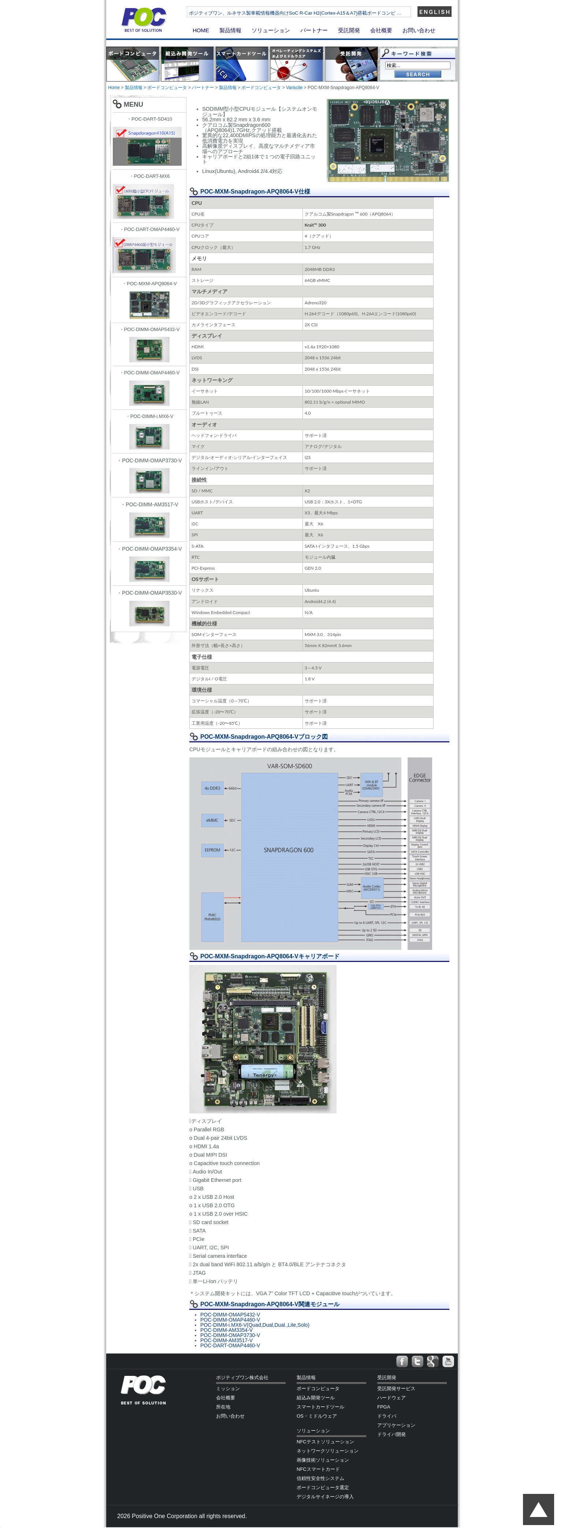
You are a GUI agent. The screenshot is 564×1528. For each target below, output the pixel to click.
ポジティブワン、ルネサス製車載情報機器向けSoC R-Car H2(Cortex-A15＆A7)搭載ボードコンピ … (317, 13)
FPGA (383, 1407)
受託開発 (349, 30)
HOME (201, 30)
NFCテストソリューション (325, 1441)
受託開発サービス (396, 1388)
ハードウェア (391, 1397)
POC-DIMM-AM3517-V (226, 1340)
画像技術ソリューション (323, 1460)
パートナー (314, 30)
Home (114, 87)
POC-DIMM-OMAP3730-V (230, 1335)
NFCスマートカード (318, 1469)
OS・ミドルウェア (317, 1416)
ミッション (228, 1388)
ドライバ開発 (391, 1434)
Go (417, 74)
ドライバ (386, 1416)
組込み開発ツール (316, 1397)
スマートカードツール (320, 1407)
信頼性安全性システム (320, 1478)
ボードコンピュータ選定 (323, 1487)
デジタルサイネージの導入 (325, 1496)
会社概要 (381, 30)
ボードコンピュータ (167, 87)
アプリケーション (396, 1425)
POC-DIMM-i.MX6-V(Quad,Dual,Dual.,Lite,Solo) (254, 1325)
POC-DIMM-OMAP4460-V (230, 1320)
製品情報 (230, 30)
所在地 (223, 1407)
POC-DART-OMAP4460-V (230, 1345)
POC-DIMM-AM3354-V (226, 1330)
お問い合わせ (418, 30)
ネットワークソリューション (328, 1451)
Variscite (294, 87)
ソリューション (271, 30)
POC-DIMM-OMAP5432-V (230, 1315)
